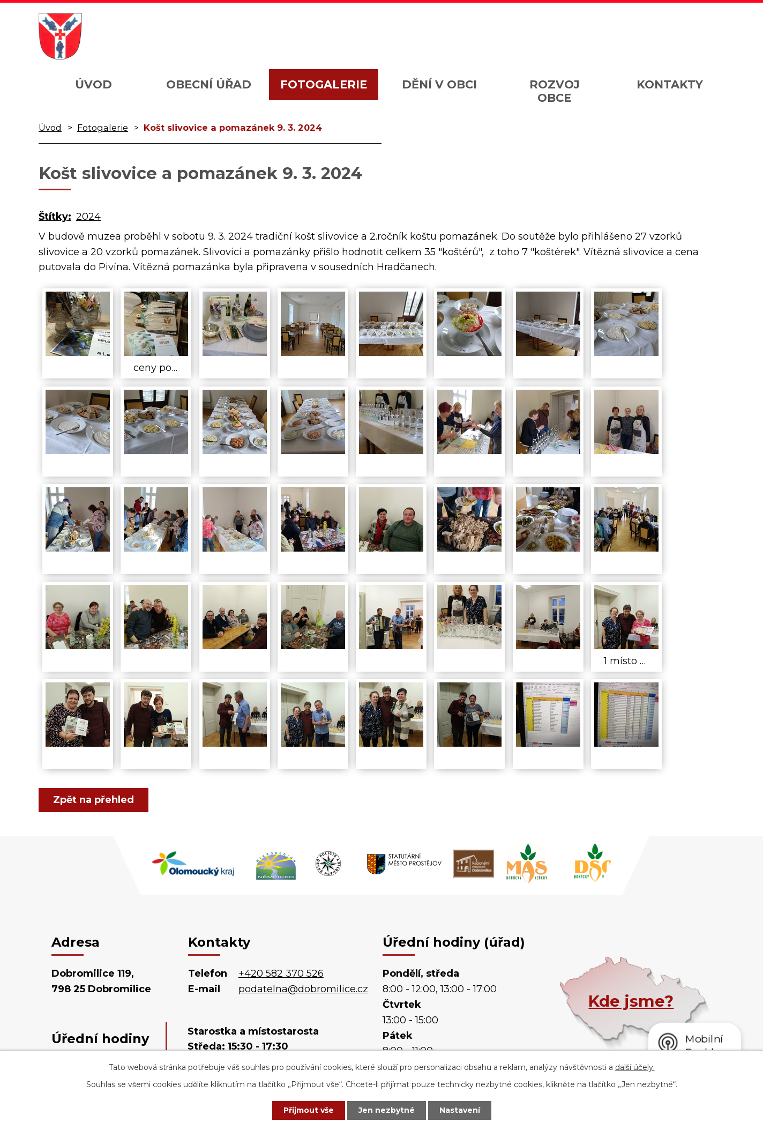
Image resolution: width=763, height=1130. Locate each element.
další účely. (635, 1067)
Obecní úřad (208, 84)
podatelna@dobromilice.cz (303, 989)
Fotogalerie (323, 84)
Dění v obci (439, 84)
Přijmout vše (308, 1110)
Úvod (93, 84)
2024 (88, 216)
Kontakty (670, 84)
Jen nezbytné (386, 1110)
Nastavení (459, 1110)
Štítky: (55, 216)
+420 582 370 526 (281, 973)
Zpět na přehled (93, 800)
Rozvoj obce (554, 91)
